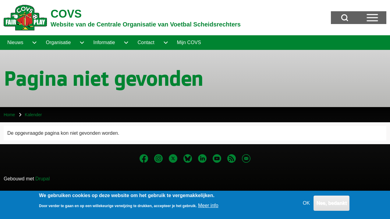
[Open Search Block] (344, 17)
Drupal (42, 178)
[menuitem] (15, 42)
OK (306, 204)
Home (9, 114)
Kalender (33, 114)
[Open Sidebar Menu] (372, 17)
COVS (66, 14)
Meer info (208, 206)
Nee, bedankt (331, 204)
